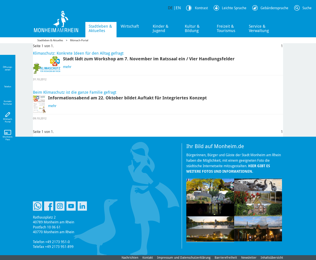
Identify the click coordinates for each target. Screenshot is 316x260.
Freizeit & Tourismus (226, 28)
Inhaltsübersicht (272, 257)
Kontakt (147, 257)
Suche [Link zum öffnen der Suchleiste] (307, 8)
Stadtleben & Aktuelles (100, 28)
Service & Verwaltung (259, 28)
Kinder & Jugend (161, 28)
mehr (67, 67)
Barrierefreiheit (226, 257)
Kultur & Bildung (192, 28)
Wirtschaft (130, 26)
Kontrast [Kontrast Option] (201, 8)
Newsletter (249, 257)
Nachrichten (130, 257)
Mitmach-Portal (79, 40)
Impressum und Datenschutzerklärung (183, 257)
